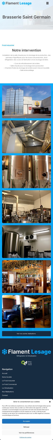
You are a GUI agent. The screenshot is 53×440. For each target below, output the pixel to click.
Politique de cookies (25, 437)
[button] (50, 402)
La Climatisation (7, 388)
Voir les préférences (26, 433)
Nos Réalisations (8, 392)
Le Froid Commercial (9, 384)
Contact (5, 395)
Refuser (26, 427)
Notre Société (7, 377)
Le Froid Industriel (8, 381)
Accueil (4, 373)
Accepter (26, 421)
